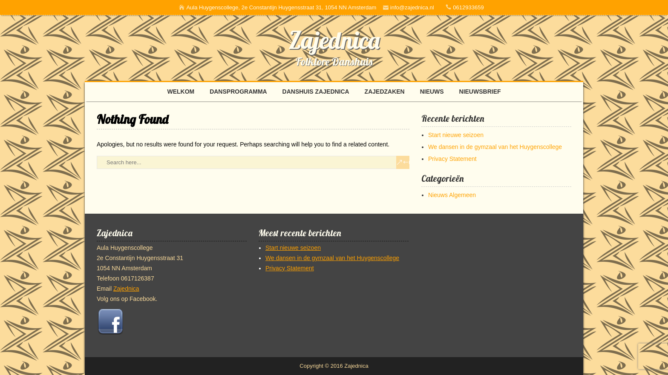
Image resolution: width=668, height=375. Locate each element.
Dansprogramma (238, 91)
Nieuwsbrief (480, 91)
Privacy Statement (452, 158)
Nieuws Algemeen (452, 195)
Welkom (180, 91)
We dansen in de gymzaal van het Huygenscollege (495, 146)
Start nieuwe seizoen (456, 135)
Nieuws (432, 91)
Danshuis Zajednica (315, 91)
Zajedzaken (385, 91)
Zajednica (334, 40)
